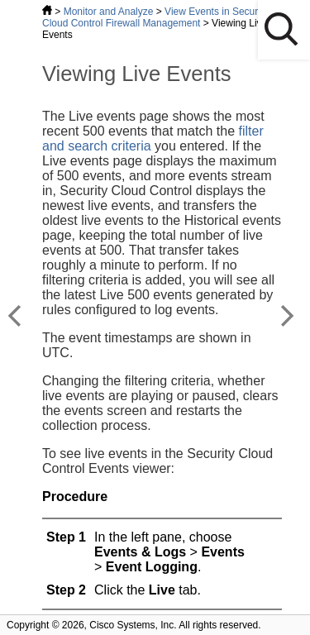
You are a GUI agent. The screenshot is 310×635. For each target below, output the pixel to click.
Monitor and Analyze (109, 11)
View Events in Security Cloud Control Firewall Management (155, 17)
